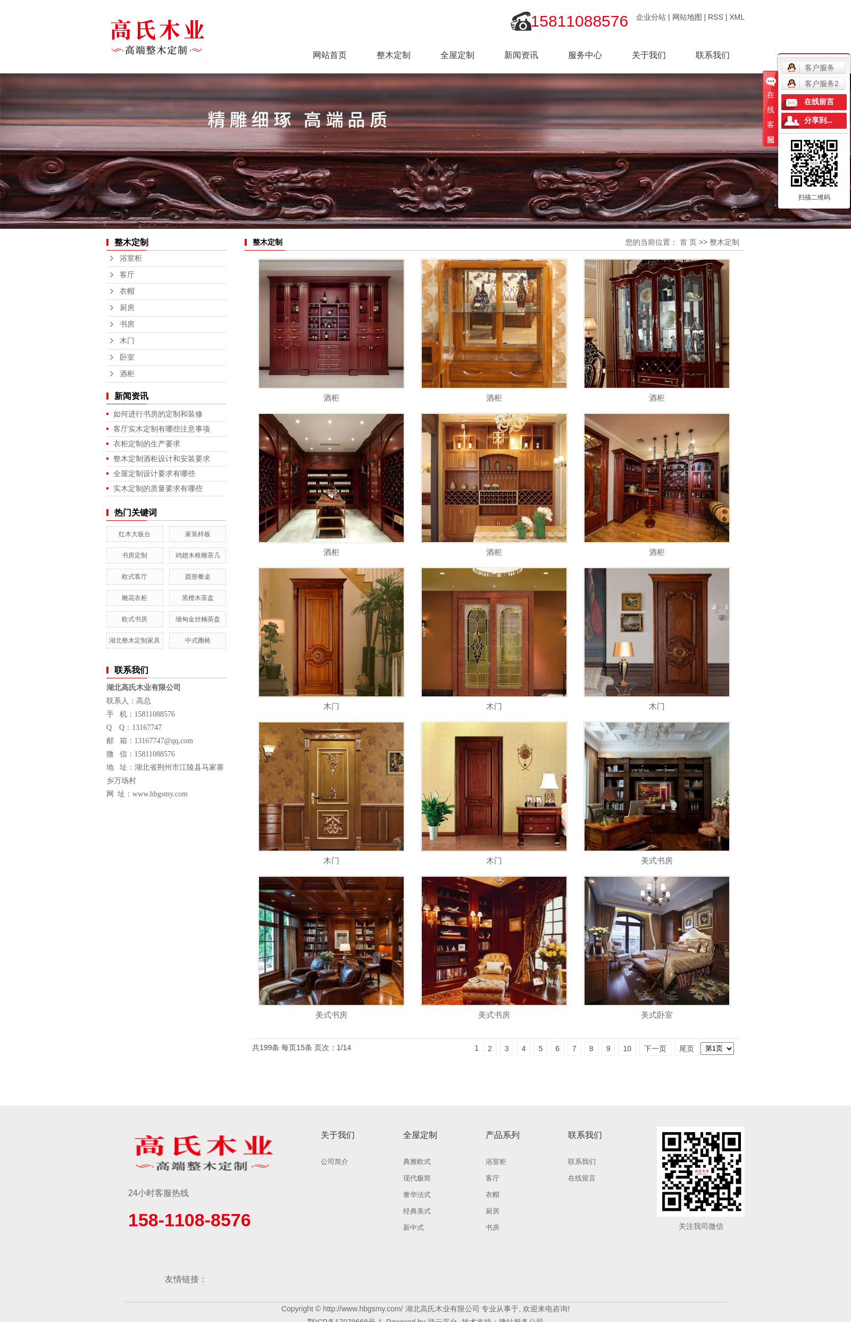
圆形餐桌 (198, 576)
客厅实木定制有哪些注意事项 (161, 429)
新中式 (413, 1228)
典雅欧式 (417, 1162)
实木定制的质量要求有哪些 (158, 488)
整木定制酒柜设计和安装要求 (161, 458)
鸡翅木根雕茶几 (198, 555)
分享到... (818, 120)
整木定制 (394, 55)
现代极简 (417, 1178)
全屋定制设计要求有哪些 (154, 473)
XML (737, 17)
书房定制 (134, 555)
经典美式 (417, 1211)
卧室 (127, 357)
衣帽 (127, 291)
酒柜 (127, 374)
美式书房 (657, 860)
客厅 (127, 275)
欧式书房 (134, 619)
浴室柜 (131, 258)
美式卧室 (657, 1014)
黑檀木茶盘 (198, 598)
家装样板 (198, 534)
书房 (127, 324)
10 (627, 1048)
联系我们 (713, 55)
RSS (715, 17)
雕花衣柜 (134, 598)
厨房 (127, 308)
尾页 (686, 1048)
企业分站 (651, 17)
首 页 (688, 242)
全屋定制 (457, 55)
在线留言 (582, 1178)
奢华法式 (417, 1195)
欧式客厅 (134, 576)
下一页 (655, 1048)
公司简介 (334, 1162)
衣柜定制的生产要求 (146, 443)
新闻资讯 (521, 55)
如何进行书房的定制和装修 (158, 414)
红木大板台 (135, 534)
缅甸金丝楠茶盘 (198, 619)
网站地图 (687, 17)
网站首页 (330, 55)
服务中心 (585, 55)
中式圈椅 (198, 640)
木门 (127, 341)
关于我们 (649, 55)
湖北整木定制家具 (134, 640)
